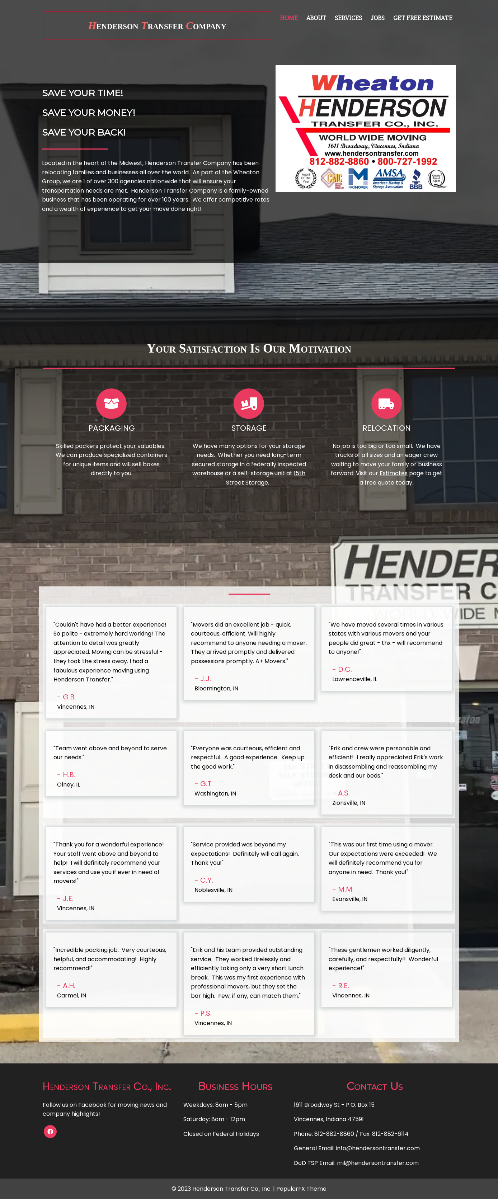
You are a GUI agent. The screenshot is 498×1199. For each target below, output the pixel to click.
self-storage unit (261, 473)
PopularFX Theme (301, 1189)
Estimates (394, 473)
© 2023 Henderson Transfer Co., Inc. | (224, 1189)
